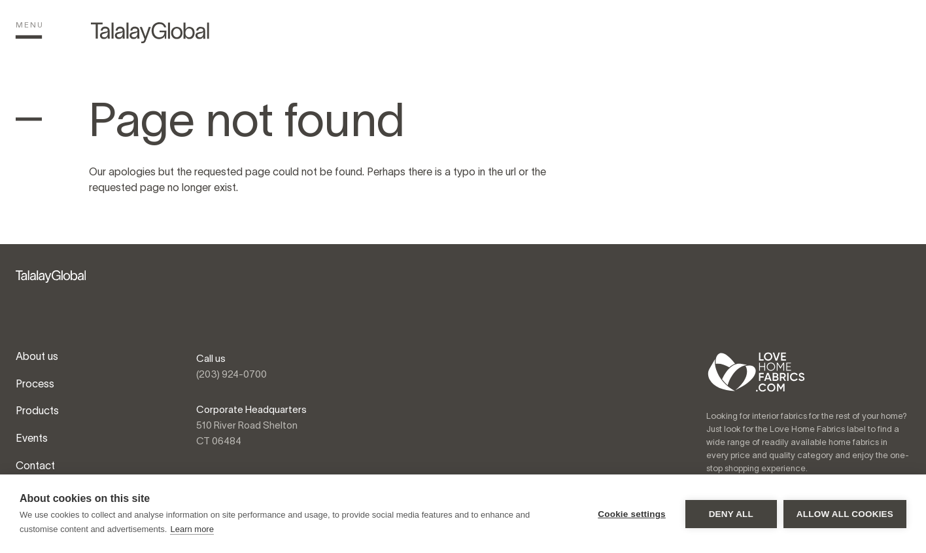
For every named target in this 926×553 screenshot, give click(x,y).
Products (37, 410)
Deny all (731, 514)
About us (37, 356)
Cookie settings (632, 514)
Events (32, 438)
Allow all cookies (845, 514)
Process (35, 383)
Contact (35, 465)
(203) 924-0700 (231, 374)
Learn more (191, 529)
